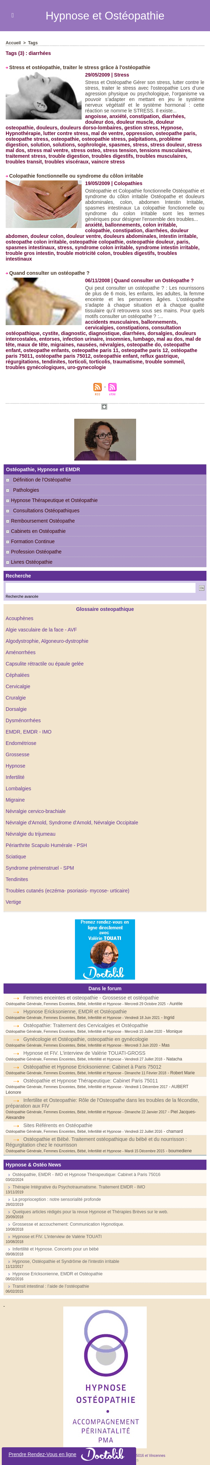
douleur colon (22, 236)
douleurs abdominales (104, 236)
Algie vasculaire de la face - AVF (41, 624)
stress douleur (120, 144)
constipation (143, 116)
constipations (132, 322)
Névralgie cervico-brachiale (35, 805)
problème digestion (136, 139)
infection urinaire (82, 333)
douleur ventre (58, 236)
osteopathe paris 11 (94, 344)
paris (153, 242)
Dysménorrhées (23, 715)
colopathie (190, 225)
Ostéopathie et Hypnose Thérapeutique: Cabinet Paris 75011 (90, 1075)
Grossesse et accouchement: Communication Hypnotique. (67, 1212)
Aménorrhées (20, 647)
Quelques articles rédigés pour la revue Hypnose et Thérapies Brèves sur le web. (88, 1200)
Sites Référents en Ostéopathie (57, 1114)
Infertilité (15, 771)
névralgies (111, 339)
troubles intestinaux (162, 253)
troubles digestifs (51, 156)
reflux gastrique (158, 350)
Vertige (13, 896)
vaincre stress (47, 162)
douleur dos (99, 122)
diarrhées (172, 116)
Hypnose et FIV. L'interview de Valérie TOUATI (56, 1225)
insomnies (117, 333)
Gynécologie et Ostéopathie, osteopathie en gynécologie (85, 1033)
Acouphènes (19, 612)
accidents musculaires (111, 316)
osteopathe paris (123, 133)
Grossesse (17, 749)
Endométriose (21, 737)
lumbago (143, 333)
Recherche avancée (21, 591)
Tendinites (17, 873)
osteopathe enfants (46, 344)
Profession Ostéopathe (33, 546)
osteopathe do (143, 339)
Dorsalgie (16, 703)
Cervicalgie (18, 681)
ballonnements (122, 225)
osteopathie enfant (115, 350)
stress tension (72, 150)
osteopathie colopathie (68, 242)
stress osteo (37, 150)
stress (93, 144)
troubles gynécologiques (35, 361)
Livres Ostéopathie (29, 556)
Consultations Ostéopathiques (46, 505)
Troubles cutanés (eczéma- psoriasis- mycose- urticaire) (67, 885)
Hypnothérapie (170, 127)
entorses (49, 333)
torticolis (99, 356)
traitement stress (165, 150)
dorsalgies (159, 327)
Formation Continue (30, 536)
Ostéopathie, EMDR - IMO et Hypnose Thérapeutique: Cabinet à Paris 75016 (84, 1163)
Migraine (15, 794)
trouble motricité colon (65, 253)
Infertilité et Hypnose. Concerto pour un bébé (54, 1237)
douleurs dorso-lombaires (60, 127)
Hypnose (15, 760)
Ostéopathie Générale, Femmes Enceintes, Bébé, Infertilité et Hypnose (62, 998)
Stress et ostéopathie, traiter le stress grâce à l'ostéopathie (78, 67)
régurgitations (22, 356)
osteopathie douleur (121, 242)
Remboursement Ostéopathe (40, 515)
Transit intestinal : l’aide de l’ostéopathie (49, 1274)
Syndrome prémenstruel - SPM (40, 862)
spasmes (72, 144)
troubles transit (145, 156)
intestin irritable (152, 236)
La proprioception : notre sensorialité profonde (55, 1188)
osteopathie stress (58, 139)
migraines (62, 339)
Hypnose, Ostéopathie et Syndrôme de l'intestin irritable (64, 1250)
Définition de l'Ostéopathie (42, 474)
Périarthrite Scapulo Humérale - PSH (46, 839)
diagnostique (103, 327)
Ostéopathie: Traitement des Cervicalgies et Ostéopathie (85, 1020)
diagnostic (73, 327)
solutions (17, 144)
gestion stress (110, 127)
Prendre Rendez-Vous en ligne (69, 1454)
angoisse (96, 116)
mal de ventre (55, 133)
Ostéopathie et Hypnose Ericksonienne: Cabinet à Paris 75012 (92, 1061)
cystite (50, 327)
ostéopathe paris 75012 (62, 350)
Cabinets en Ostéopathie (35, 525)
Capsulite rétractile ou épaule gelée (44, 658)
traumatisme (127, 356)
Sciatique (16, 851)
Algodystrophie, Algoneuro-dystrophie (47, 635)
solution (171, 139)
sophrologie (44, 144)
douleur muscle (134, 122)
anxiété (117, 116)
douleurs (16, 127)
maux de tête (32, 339)
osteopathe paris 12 (144, 344)
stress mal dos (156, 144)
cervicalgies (99, 322)
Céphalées (17, 669)
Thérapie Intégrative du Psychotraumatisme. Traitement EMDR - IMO (77, 1175)
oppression (87, 133)
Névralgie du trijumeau (30, 828)
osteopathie (20, 139)
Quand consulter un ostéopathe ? (48, 267)
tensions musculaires (117, 150)
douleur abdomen (163, 230)
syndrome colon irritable (81, 247)
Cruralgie (16, 692)
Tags (32, 42)
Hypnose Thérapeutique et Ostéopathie (51, 494)
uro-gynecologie (86, 361)
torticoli (77, 356)
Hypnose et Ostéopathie (104, 15)
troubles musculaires (99, 156)
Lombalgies (18, 783)
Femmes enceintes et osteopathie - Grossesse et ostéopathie (90, 992)
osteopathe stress (167, 133)
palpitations (97, 139)
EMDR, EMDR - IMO (28, 726)
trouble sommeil (164, 356)
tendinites (53, 356)
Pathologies (26, 484)
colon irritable (158, 225)
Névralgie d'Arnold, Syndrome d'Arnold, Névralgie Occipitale (72, 817)
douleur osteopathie (179, 122)
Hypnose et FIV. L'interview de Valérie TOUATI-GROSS (84, 1047)
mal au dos (169, 333)
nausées (86, 339)
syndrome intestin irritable (143, 247)
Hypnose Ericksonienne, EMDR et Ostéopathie (74, 1006)
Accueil (13, 42)
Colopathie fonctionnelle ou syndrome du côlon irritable (75, 176)
